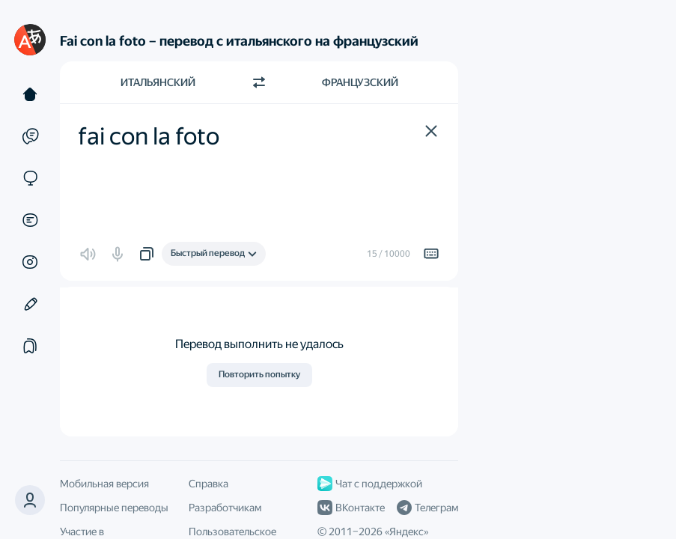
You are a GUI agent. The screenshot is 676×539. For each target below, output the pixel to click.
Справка (208, 484)
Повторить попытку (259, 374)
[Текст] (30, 94)
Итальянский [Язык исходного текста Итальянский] (158, 82)
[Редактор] (30, 304)
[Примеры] (30, 136)
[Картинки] (30, 262)
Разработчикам (225, 508)
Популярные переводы (114, 508)
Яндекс (406, 532)
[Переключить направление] (259, 82)
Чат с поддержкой (369, 483)
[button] (30, 500)
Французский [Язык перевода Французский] (360, 82)
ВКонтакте (351, 507)
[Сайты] (30, 178)
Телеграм (427, 507)
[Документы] (30, 220)
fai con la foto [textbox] (148, 136)
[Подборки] (30, 346)
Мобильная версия (104, 484)
